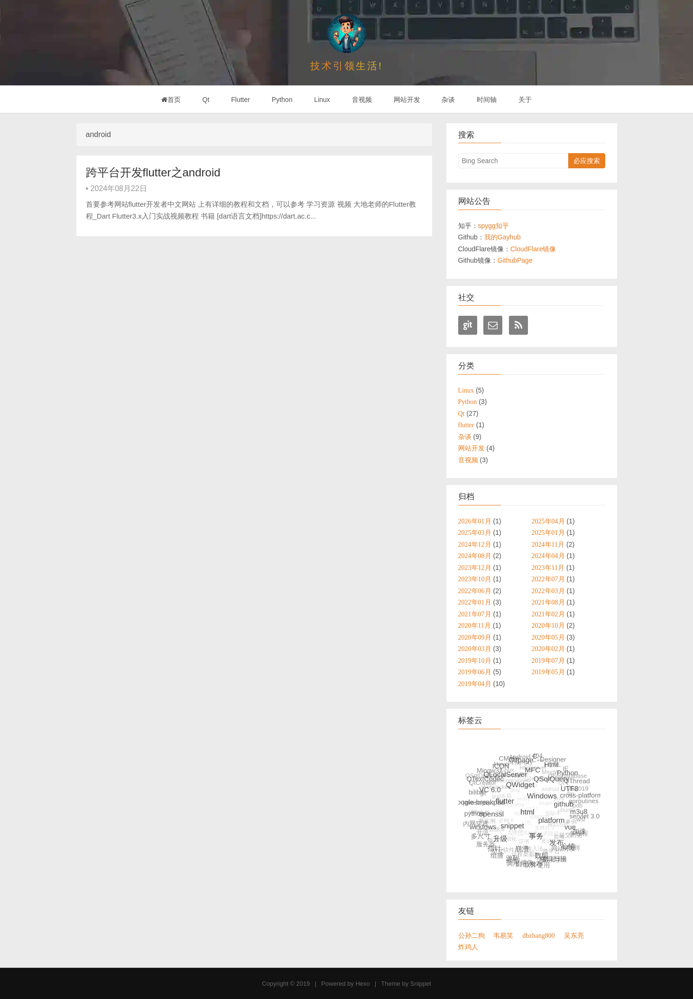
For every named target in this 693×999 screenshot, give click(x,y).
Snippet (420, 983)
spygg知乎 (493, 225)
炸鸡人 (468, 947)
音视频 (362, 99)
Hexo (362, 983)
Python (282, 99)
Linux (322, 99)
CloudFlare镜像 (533, 249)
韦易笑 (503, 935)
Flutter (240, 99)
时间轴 (487, 99)
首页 (171, 99)
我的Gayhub (502, 237)
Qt (206, 99)
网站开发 (407, 99)
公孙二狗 (471, 935)
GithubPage (515, 260)
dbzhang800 (538, 935)
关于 (525, 99)
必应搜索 (586, 161)
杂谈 (448, 99)
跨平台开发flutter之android (153, 172)
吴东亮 (574, 935)
